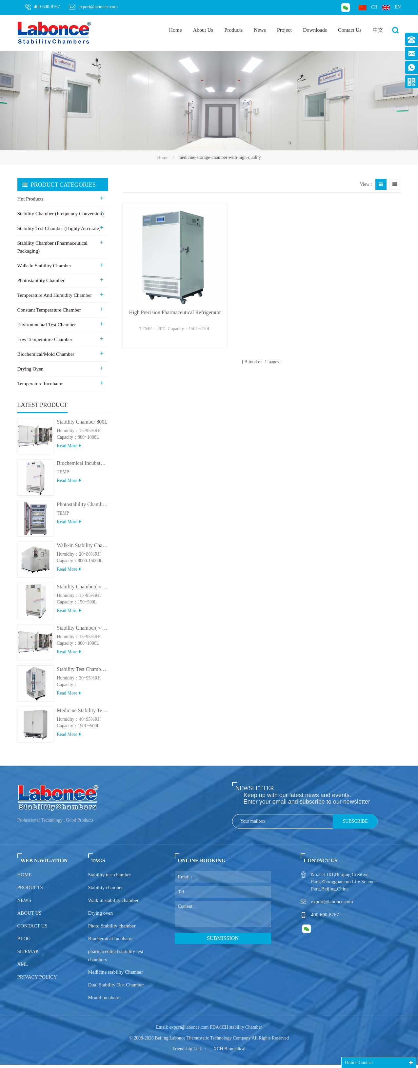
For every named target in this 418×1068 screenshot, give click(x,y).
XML (22, 967)
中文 (378, 30)
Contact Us (350, 30)
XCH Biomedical (229, 1052)
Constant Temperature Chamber (48, 310)
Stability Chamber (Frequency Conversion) (60, 213)
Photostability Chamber (40, 280)
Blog (24, 941)
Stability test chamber (109, 878)
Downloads (315, 30)
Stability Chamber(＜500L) (82, 590)
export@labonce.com (93, 7)
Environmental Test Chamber (46, 324)
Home (175, 30)
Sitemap (27, 954)
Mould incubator (104, 1000)
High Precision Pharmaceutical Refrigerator (165, 296)
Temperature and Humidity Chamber (54, 295)
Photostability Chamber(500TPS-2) (82, 507)
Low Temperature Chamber (44, 339)
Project (284, 30)
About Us (203, 30)
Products (233, 30)
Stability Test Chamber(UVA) (82, 672)
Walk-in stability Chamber (43, 265)
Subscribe (355, 824)
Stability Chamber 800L (82, 425)
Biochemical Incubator (110, 941)
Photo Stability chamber (112, 929)
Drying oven (100, 916)
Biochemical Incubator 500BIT (82, 466)
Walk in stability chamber (113, 903)
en (391, 7)
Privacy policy (37, 980)
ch (368, 7)
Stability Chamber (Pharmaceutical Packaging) (52, 247)
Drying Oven (30, 369)
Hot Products (30, 198)
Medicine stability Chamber (115, 975)
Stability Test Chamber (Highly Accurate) (58, 228)
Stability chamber (105, 890)
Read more (69, 449)
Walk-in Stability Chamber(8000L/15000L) (82, 548)
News (260, 30)
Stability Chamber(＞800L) (82, 631)
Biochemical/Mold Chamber (45, 354)
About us (29, 916)
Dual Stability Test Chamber (116, 988)
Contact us (32, 929)
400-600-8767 (42, 7)
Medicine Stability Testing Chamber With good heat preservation (82, 713)
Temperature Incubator (39, 383)
